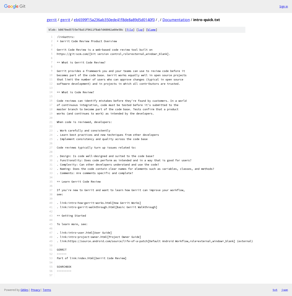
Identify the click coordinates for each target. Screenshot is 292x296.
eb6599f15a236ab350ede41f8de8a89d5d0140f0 (114, 19)
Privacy (35, 290)
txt (275, 290)
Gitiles (24, 290)
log (140, 29)
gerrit (52, 19)
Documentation (176, 19)
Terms (47, 290)
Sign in (283, 6)
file (130, 29)
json (284, 290)
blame (152, 29)
